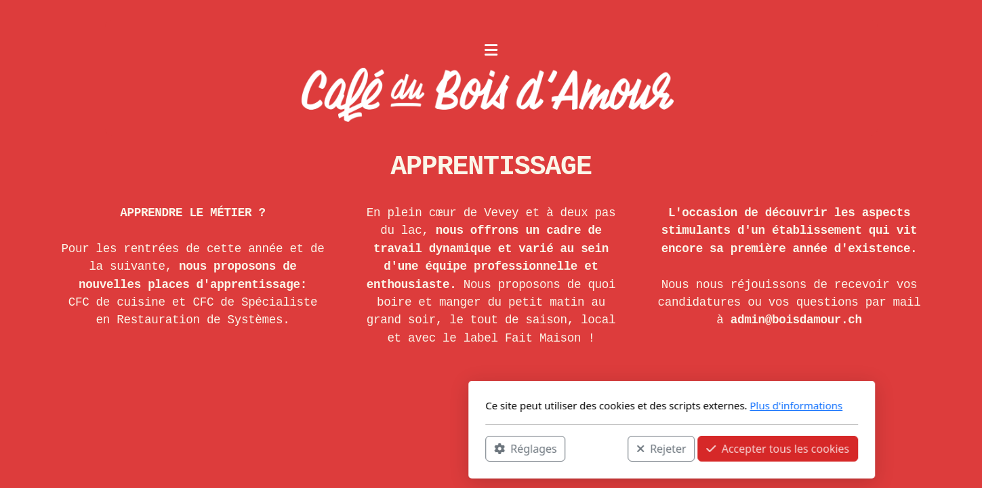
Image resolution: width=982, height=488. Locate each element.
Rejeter (480, 448)
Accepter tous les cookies (597, 448)
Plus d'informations (615, 405)
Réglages (345, 448)
